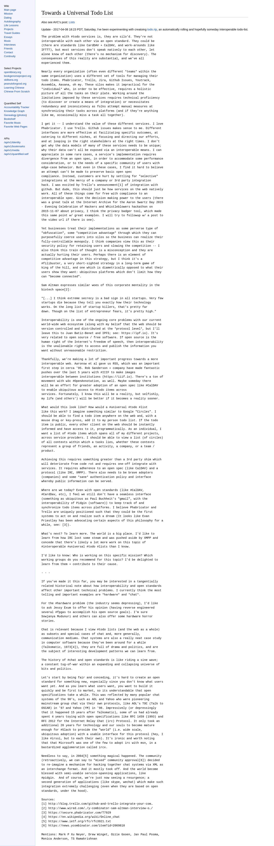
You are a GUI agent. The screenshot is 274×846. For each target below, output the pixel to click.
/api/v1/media (11, 150)
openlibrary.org (12, 72)
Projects (8, 29)
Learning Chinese (14, 87)
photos (22, 115)
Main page (10, 9)
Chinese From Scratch (17, 91)
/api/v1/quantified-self (16, 154)
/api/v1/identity (12, 142)
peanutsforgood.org (15, 83)
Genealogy (10, 115)
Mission (8, 13)
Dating (7, 17)
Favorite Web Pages (15, 126)
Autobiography (12, 21)
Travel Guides (12, 32)
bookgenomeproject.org (17, 75)
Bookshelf (9, 118)
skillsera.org (11, 79)
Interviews (10, 44)
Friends (8, 48)
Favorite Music (12, 122)
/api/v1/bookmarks (14, 146)
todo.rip (152, 29)
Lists (72, 22)
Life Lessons (11, 25)
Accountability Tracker (16, 107)
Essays (8, 37)
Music (7, 40)
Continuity (10, 56)
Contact (8, 52)
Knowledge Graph (14, 111)
